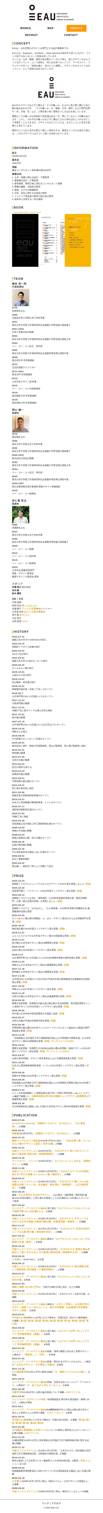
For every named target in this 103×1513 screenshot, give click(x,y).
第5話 (53, 1321)
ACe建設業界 (19, 1372)
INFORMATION (26, 148)
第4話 (45, 1321)
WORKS (25, 28)
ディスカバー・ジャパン (25, 1161)
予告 (82, 1461)
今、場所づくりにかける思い (70, 1372)
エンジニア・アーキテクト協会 (28, 1208)
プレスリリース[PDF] (62, 1041)
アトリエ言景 (29, 609)
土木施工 (17, 1481)
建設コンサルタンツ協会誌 (26, 1140)
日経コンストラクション (25, 1151)
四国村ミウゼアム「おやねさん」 (53, 1133)
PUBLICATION (25, 1115)
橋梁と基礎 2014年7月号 (25, 1287)
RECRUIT (31, 35)
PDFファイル (73, 1392)
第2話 (31, 1321)
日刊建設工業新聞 (21, 1430)
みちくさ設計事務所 (34, 612)
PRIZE (19, 875)
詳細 (88, 884)
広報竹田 (17, 1392)
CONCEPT (22, 43)
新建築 (15, 1133)
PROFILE (76, 28)
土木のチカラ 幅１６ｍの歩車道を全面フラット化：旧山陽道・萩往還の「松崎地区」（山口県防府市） (50, 1184)
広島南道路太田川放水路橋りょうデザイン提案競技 (59, 1096)
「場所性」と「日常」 (35, 1354)
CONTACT (71, 35)
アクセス (56, 1503)
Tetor (25, 621)
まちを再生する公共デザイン (34, 1195)
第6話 (60, 1321)
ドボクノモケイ (55, 1413)
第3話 (38, 1321)
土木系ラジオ (40, 1430)
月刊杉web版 (19, 1317)
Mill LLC (24, 615)
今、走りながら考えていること (44, 1385)
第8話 (75, 1321)
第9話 (82, 1321)
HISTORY (21, 631)
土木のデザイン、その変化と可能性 (35, 1365)
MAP (51, 28)
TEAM (18, 278)
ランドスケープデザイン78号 (27, 1399)
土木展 (15, 1259)
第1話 (24, 1321)
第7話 (67, 1321)
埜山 (29, 605)
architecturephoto (22, 1123)
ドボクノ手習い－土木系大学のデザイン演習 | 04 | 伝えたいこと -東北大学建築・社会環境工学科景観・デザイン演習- (51, 1307)
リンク (45, 1503)
